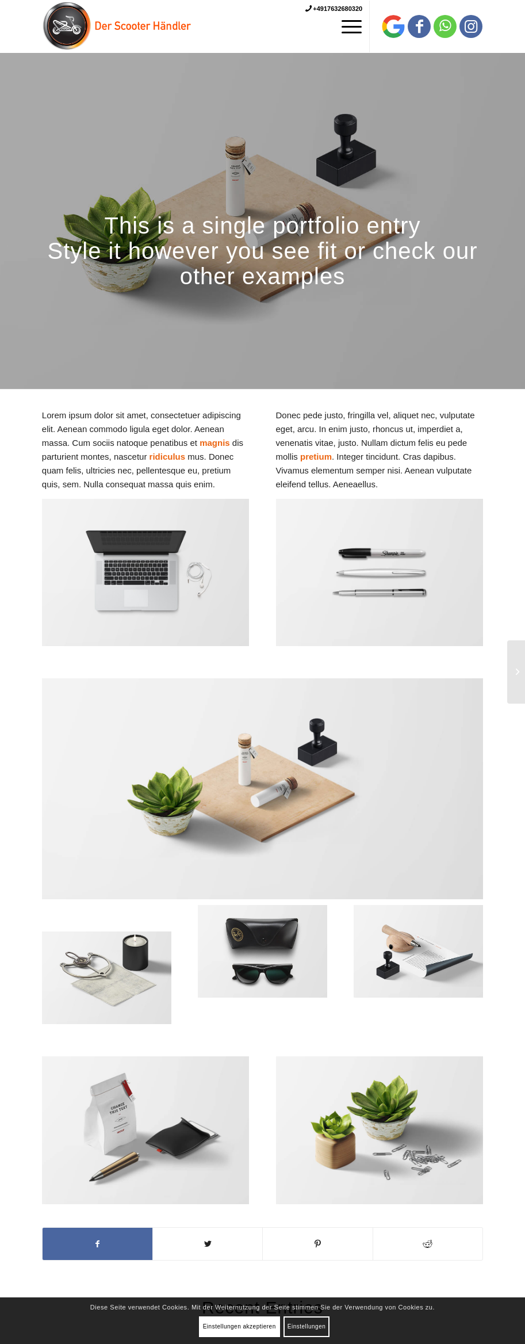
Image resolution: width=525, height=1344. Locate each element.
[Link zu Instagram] (470, 26)
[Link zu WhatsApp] (445, 26)
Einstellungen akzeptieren (239, 1326)
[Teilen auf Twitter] (207, 1244)
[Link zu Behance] (393, 26)
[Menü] (346, 26)
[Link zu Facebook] (419, 26)
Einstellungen (307, 1326)
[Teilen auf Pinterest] (317, 1244)
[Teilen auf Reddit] (427, 1244)
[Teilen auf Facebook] (97, 1244)
